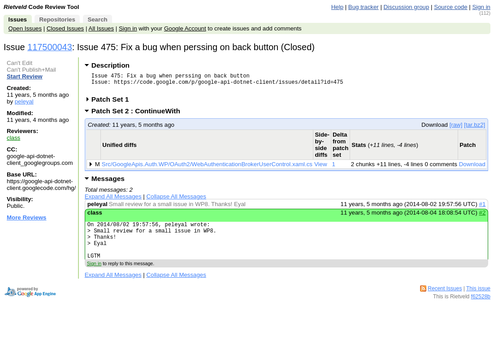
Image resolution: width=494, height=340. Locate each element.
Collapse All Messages (176, 200)
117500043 (49, 47)
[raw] (456, 128)
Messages (108, 182)
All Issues (101, 28)
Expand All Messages (113, 200)
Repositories (57, 19)
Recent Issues (445, 300)
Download (472, 168)
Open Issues (25, 28)
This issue (478, 300)
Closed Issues (65, 28)
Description (110, 65)
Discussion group (406, 7)
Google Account (185, 28)
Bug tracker (363, 7)
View (320, 168)
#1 (482, 208)
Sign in (481, 7)
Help (337, 7)
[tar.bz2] (474, 128)
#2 (482, 216)
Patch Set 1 (113, 103)
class (13, 137)
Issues (18, 19)
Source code (450, 7)
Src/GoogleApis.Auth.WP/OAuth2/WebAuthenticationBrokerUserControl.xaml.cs (207, 168)
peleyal (24, 101)
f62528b (480, 309)
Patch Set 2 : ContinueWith (138, 115)
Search (97, 19)
